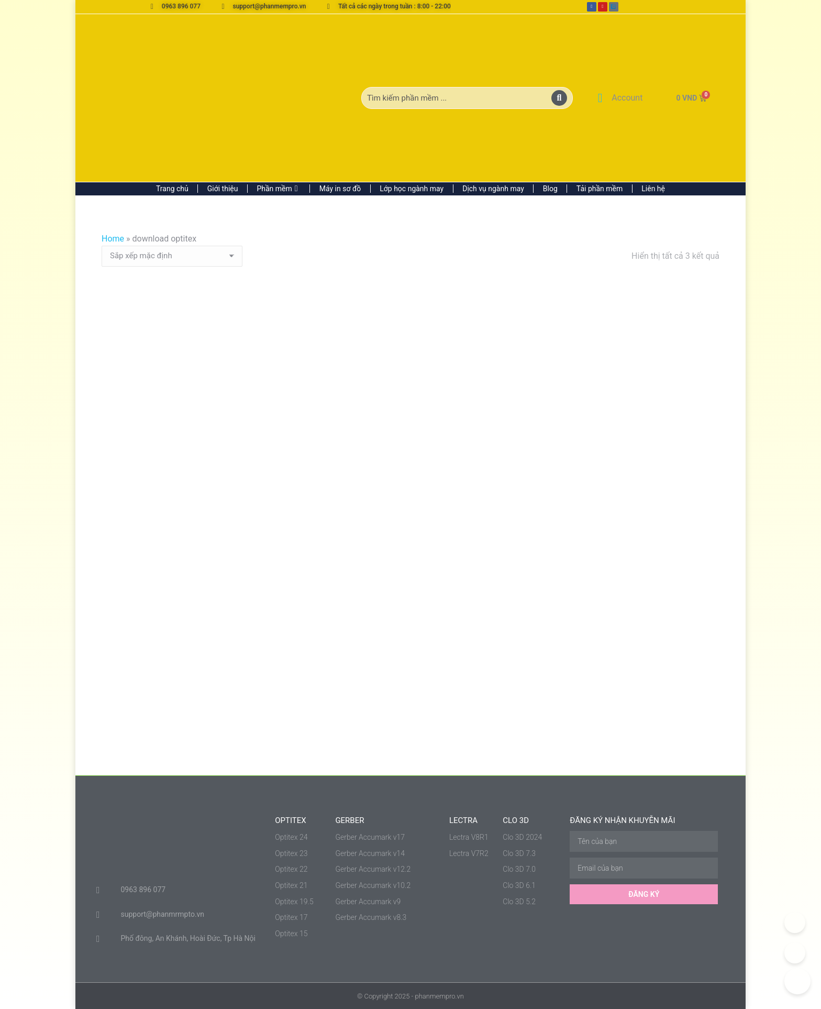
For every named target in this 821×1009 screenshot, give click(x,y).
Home (113, 239)
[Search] (559, 98)
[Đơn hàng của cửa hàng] (172, 256)
